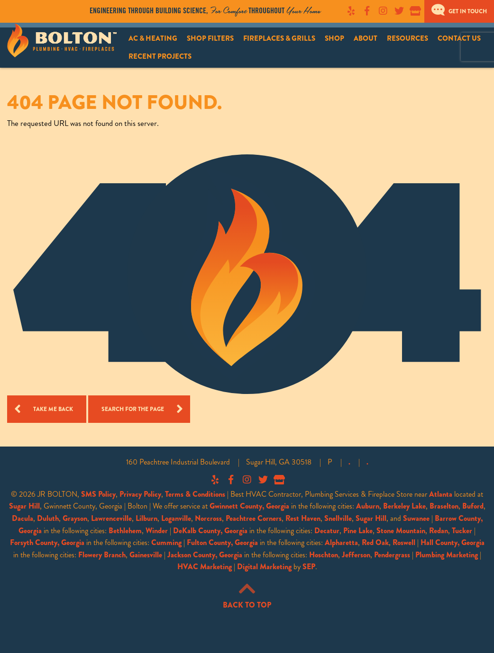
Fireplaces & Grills (279, 38)
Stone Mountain (400, 530)
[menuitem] (153, 38)
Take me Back (53, 409)
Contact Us (459, 38)
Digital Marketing (264, 566)
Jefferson (356, 554)
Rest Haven (302, 518)
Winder (157, 530)
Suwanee (416, 518)
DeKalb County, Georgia (210, 530)
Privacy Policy (140, 494)
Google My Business (415, 11)
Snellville (338, 518)
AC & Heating (152, 38)
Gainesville (145, 554)
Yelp (351, 11)
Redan (438, 530)
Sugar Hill (24, 506)
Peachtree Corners (254, 518)
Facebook (367, 11)
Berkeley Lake (404, 506)
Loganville (176, 518)
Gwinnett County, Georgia (249, 506)
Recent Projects (160, 56)
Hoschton (323, 554)
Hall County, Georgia (453, 542)
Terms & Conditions (195, 494)
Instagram (383, 11)
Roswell (404, 542)
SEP (308, 566)
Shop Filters (210, 38)
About (365, 38)
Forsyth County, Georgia (47, 542)
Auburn (367, 506)
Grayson (75, 518)
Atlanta (440, 494)
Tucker (462, 530)
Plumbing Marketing (446, 554)
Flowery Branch (102, 554)
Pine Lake (358, 530)
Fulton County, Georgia (222, 542)
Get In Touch (459, 11)
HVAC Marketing (204, 566)
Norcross (208, 518)
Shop (334, 38)
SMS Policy (98, 494)
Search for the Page (132, 409)
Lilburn (146, 518)
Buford (473, 506)
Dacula (22, 518)
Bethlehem (125, 530)
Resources (407, 38)
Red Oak (375, 542)
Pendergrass (392, 554)
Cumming (166, 542)
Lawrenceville (111, 518)
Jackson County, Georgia (204, 554)
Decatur (326, 530)
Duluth (48, 518)
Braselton (444, 506)
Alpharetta (341, 542)
